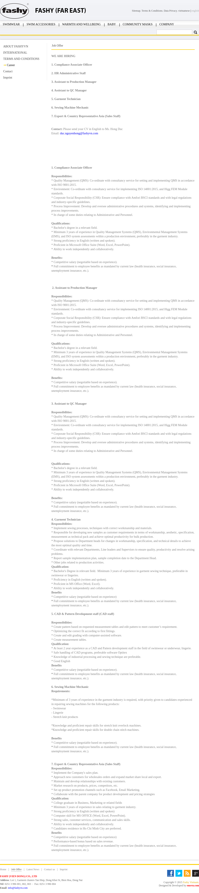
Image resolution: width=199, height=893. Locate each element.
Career (11, 65)
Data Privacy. (171, 10)
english (195, 10)
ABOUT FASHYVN (15, 46)
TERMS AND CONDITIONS (21, 59)
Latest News (33, 869)
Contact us (49, 869)
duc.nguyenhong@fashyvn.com (79, 133)
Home (3, 869)
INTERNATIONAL (15, 52)
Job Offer (16, 869)
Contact (8, 71)
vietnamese (184, 10)
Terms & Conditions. (153, 10)
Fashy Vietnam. (191, 882)
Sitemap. (136, 10)
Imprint (7, 77)
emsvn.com (193, 885)
